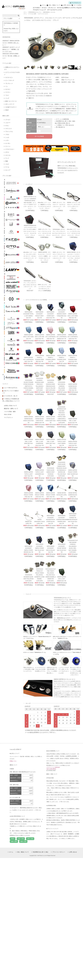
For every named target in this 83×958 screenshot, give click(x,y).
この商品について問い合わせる (65, 125)
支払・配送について (53, 5)
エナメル (7, 155)
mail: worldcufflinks (51, 769)
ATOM (9, 414)
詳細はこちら (13, 761)
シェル (7, 137)
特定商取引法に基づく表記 (40, 852)
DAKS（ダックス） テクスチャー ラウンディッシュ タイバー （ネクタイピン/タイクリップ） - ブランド (59, 256)
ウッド (7, 158)
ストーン (7, 146)
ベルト (7, 95)
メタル (7, 134)
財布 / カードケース (11, 101)
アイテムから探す (32, 13)
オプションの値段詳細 (62, 119)
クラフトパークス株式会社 (53, 767)
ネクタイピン (9, 77)
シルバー (7, 122)
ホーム (43, 5)
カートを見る (76, 5)
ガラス (7, 152)
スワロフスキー (9, 149)
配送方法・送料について (11, 408)
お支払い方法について (10, 405)
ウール (7, 167)
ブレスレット (9, 83)
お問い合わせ (66, 5)
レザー (7, 140)
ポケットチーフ (9, 104)
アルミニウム (9, 131)
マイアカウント (75, 2)
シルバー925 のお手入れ (10, 387)
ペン (6, 86)
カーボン (7, 143)
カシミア (7, 170)
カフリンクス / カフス (43, 13)
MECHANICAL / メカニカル (49, 12)
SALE (7, 110)
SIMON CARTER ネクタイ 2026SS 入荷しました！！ (10, 43)
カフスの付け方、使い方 (10, 396)
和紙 (6, 161)
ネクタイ (7, 89)
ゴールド (7, 119)
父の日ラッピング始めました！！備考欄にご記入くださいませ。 (11, 49)
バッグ (7, 98)
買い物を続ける (60, 127)
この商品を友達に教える (63, 123)
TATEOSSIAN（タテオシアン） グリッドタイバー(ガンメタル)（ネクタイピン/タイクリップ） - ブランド (30, 284)
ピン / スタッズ (9, 80)
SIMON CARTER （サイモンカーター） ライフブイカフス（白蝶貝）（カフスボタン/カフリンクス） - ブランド (44, 256)
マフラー (7, 92)
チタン (7, 125)
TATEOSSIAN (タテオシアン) (35, 12)
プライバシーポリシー (58, 852)
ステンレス (8, 128)
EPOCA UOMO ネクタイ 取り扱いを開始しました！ (10, 56)
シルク (7, 164)
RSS (5, 414)
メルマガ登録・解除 (10, 411)
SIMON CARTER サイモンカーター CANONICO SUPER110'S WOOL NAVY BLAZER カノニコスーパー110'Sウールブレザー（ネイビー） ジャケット (29, 202)
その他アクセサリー (11, 107)
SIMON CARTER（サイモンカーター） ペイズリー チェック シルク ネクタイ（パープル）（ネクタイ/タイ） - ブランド (73, 256)
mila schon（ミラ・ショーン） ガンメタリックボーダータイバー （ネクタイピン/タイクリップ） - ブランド (30, 256)
